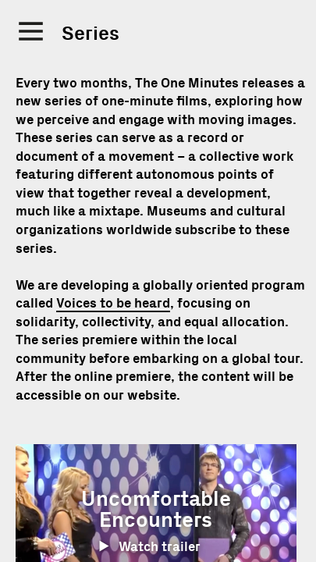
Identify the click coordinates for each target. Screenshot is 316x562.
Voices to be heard (113, 303)
